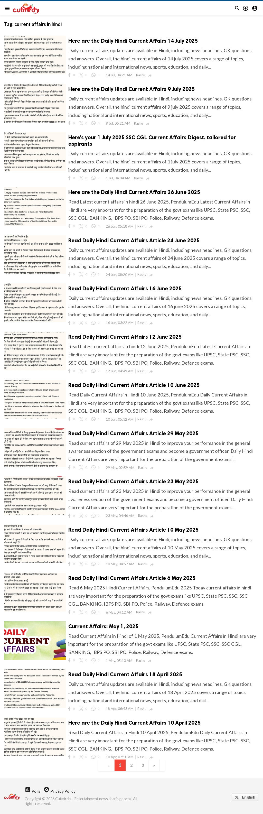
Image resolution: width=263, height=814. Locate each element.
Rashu (140, 75)
